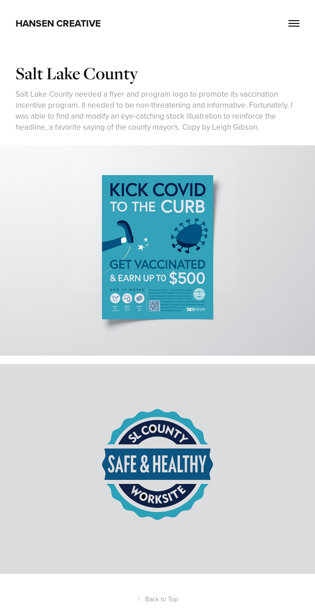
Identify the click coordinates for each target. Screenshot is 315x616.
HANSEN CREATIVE (58, 23)
